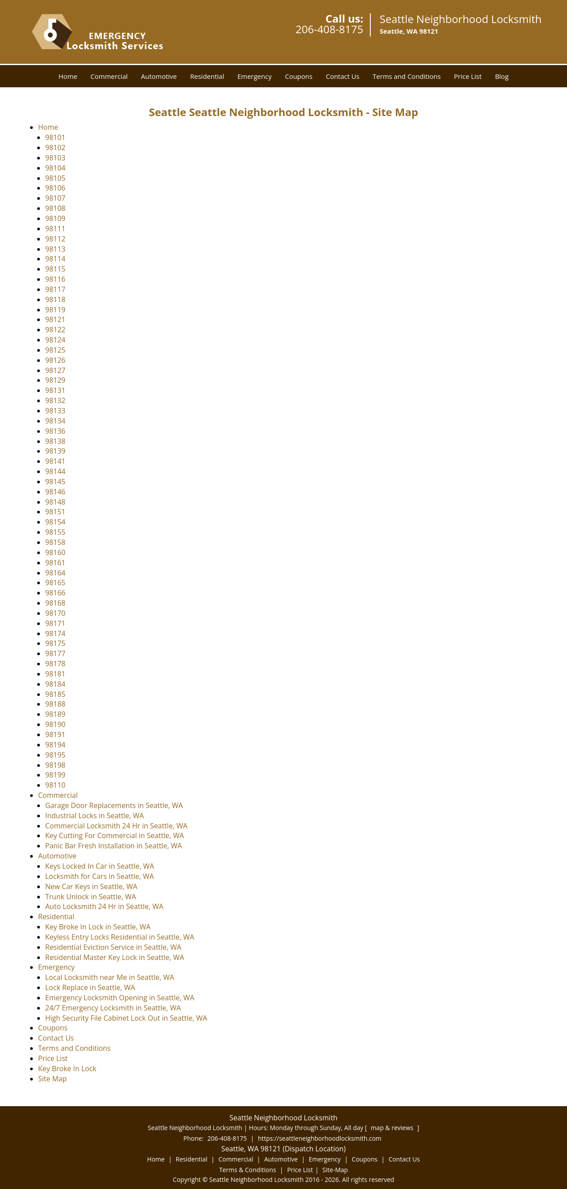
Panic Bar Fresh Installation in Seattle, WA (113, 846)
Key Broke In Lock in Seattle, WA (98, 927)
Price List (468, 76)
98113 (55, 249)
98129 (55, 380)
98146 (55, 492)
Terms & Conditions (247, 1170)
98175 (55, 643)
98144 (55, 471)
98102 (55, 147)
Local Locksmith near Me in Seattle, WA (109, 977)
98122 (55, 329)
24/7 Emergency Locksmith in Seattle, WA (113, 1008)
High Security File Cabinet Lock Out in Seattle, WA (126, 1018)
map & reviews (393, 1127)
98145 (55, 481)
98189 (55, 714)
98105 (55, 178)
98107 (55, 198)
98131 (55, 390)
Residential (207, 76)
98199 (55, 775)
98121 (55, 319)
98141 (55, 461)
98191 (55, 734)
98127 (55, 370)
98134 (55, 421)
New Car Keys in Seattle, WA (91, 886)
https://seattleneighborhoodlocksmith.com (319, 1138)
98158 (55, 542)
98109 (55, 218)
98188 (55, 704)
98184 (55, 684)
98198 (55, 765)
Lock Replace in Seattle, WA (90, 987)
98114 (55, 259)
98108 (55, 208)
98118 (55, 299)
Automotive (159, 76)
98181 (55, 674)
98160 (55, 552)
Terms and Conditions (407, 76)
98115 (55, 269)
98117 (55, 289)
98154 (55, 522)
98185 (55, 694)
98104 (55, 168)
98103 (55, 158)
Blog (502, 76)
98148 (55, 502)
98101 (55, 137)
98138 (55, 441)
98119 (55, 310)
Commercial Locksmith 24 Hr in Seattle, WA (116, 826)
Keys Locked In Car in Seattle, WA (99, 866)
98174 (55, 633)
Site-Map (335, 1170)
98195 (55, 755)
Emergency (254, 76)
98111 (55, 228)
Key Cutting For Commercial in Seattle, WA (114, 835)
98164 (55, 573)
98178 (55, 663)
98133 (55, 411)
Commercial (109, 76)
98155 (55, 532)
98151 (55, 512)
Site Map (52, 1079)
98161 (55, 562)
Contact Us (342, 76)
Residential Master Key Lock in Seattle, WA (114, 957)
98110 (55, 785)
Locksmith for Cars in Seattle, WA (99, 876)
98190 (55, 724)
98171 (55, 623)
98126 (55, 360)
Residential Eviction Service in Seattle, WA (113, 947)
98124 (55, 340)
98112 (55, 239)
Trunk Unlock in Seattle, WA (90, 896)
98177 (55, 653)
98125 (55, 350)
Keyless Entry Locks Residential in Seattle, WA (119, 937)
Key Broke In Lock (67, 1068)
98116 (55, 279)
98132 (55, 400)
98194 (55, 745)
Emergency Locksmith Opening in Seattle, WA (119, 997)
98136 (55, 431)
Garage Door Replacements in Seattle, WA (114, 805)
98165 (55, 582)
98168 (55, 603)
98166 (55, 593)
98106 (55, 188)
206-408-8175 (329, 29)
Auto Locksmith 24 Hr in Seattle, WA (104, 906)
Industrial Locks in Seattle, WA (94, 815)
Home (67, 76)
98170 (55, 613)
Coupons (298, 76)
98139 (55, 451)
